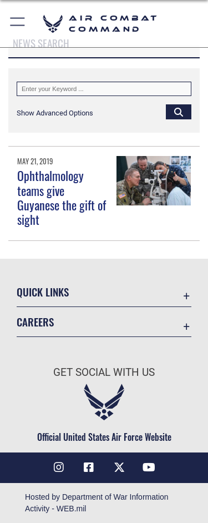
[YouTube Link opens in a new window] (149, 467)
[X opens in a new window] (119, 467)
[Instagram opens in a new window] (58, 467)
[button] (18, 23)
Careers (35, 322)
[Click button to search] (178, 111)
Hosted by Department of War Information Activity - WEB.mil (97, 502)
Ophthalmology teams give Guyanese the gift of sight (61, 197)
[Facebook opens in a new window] (88, 467)
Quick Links (43, 292)
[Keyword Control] (104, 89)
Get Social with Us (104, 372)
